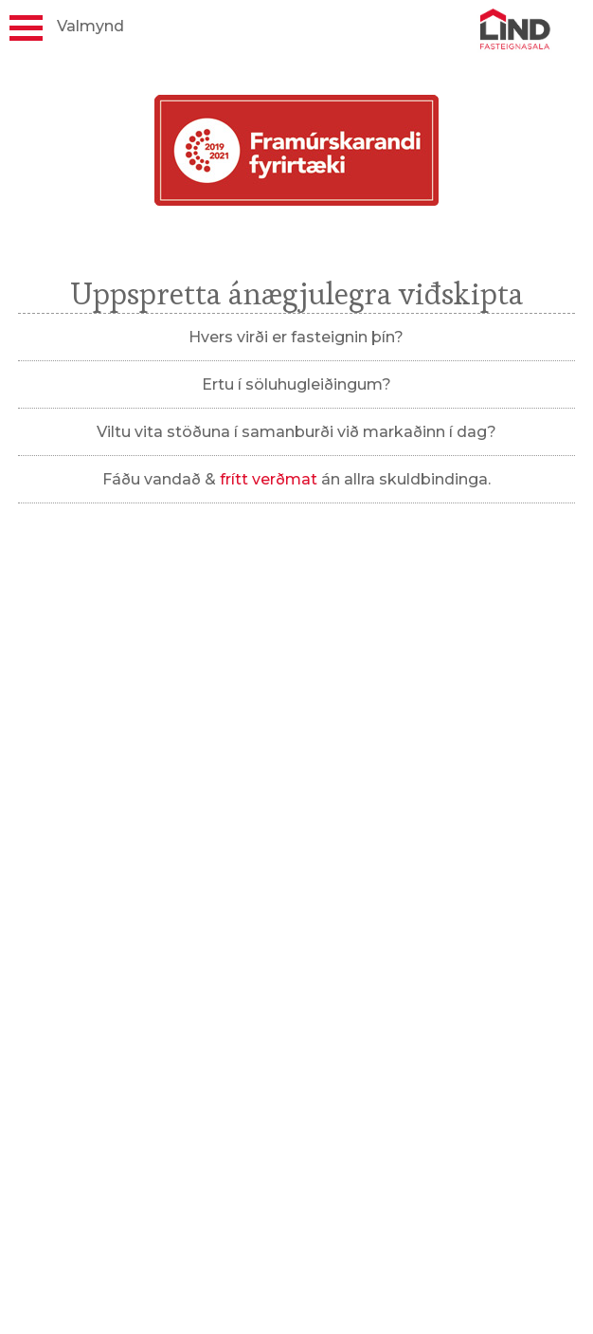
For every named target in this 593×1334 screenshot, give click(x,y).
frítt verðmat (268, 479)
